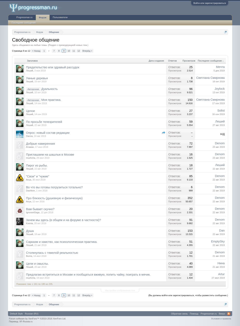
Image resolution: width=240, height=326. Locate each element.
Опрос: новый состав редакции (48, 132)
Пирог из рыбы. (37, 165)
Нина (221, 263)
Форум (42, 17)
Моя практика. (51, 99)
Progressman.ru (24, 17)
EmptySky (218, 241)
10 (68, 51)
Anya (28, 179)
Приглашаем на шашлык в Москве (50, 154)
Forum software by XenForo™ (37, 318)
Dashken (30, 190)
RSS (228, 313)
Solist (221, 110)
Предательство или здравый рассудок (52, 67)
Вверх (222, 313)
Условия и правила (221, 318)
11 (73, 51)
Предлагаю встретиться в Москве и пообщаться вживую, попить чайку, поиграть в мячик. (88, 274)
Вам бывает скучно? (40, 209)
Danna (29, 136)
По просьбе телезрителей (44, 121)
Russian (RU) (31, 313)
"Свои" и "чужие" (37, 176)
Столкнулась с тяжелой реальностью (52, 252)
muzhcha (30, 158)
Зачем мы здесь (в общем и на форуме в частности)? (63, 220)
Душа (30, 231)
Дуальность (49, 89)
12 (78, 51)
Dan (222, 230)
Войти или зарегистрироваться (209, 3)
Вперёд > (87, 51)
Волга (29, 256)
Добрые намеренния (40, 143)
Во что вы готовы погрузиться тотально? (54, 187)
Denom (220, 143)
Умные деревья (37, 78)
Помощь (194, 313)
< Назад (36, 51)
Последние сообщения (24, 22)
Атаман (30, 147)
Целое (30, 111)
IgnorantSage (33, 212)
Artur (221, 274)
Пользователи (60, 17)
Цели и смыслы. (37, 263)
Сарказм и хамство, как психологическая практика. (61, 241)
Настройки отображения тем (120, 290)
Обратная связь (179, 313)
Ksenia (29, 223)
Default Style (16, 313)
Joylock (220, 88)
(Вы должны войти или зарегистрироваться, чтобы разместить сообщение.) (188, 295)
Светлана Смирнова (210, 77)
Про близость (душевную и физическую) (54, 198)
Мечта (220, 67)
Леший (29, 70)
